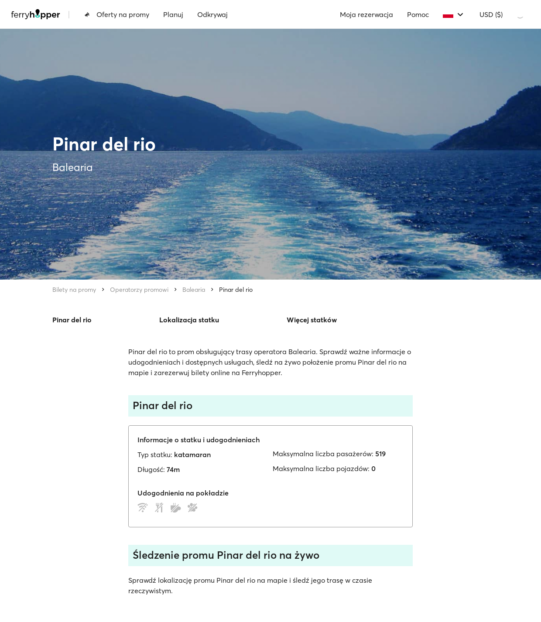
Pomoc (418, 14)
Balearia (193, 290)
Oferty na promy (116, 14)
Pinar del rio (236, 290)
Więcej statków (312, 319)
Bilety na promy (74, 290)
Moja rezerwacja (366, 14)
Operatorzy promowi (139, 290)
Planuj (173, 14)
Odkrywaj (212, 14)
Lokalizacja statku (189, 319)
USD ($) (491, 14)
